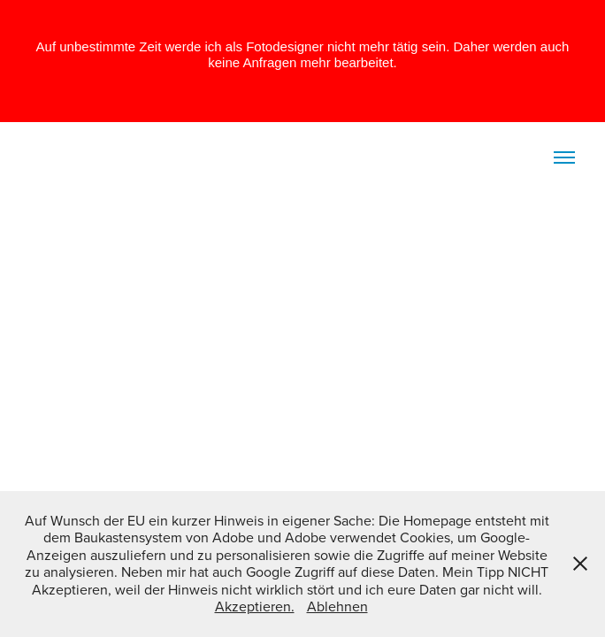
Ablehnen (337, 606)
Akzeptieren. (255, 606)
